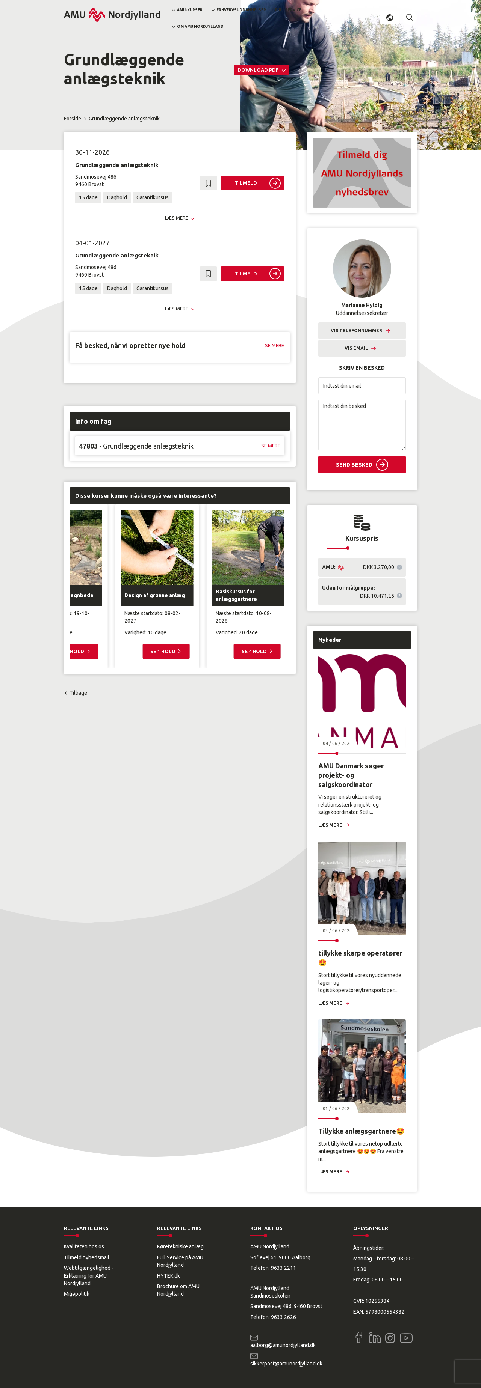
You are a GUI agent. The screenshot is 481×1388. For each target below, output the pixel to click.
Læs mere (330, 825)
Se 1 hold (163, 651)
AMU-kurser (190, 10)
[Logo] (112, 15)
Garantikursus (152, 197)
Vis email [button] (356, 348)
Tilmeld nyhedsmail (86, 1257)
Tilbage (78, 693)
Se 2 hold (72, 651)
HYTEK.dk (168, 1276)
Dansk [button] (389, 17)
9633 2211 (283, 1268)
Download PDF (258, 69)
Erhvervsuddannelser (241, 10)
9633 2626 (283, 1317)
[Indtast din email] (362, 385)
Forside (72, 119)
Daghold (117, 197)
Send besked (354, 465)
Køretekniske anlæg (180, 1246)
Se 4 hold (255, 651)
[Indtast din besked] (362, 425)
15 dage (88, 197)
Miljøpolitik (76, 1294)
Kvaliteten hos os (84, 1246)
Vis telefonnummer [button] (356, 330)
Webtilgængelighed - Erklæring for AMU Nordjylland (88, 1275)
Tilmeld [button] (246, 182)
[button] (410, 18)
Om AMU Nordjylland (200, 26)
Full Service (288, 10)
